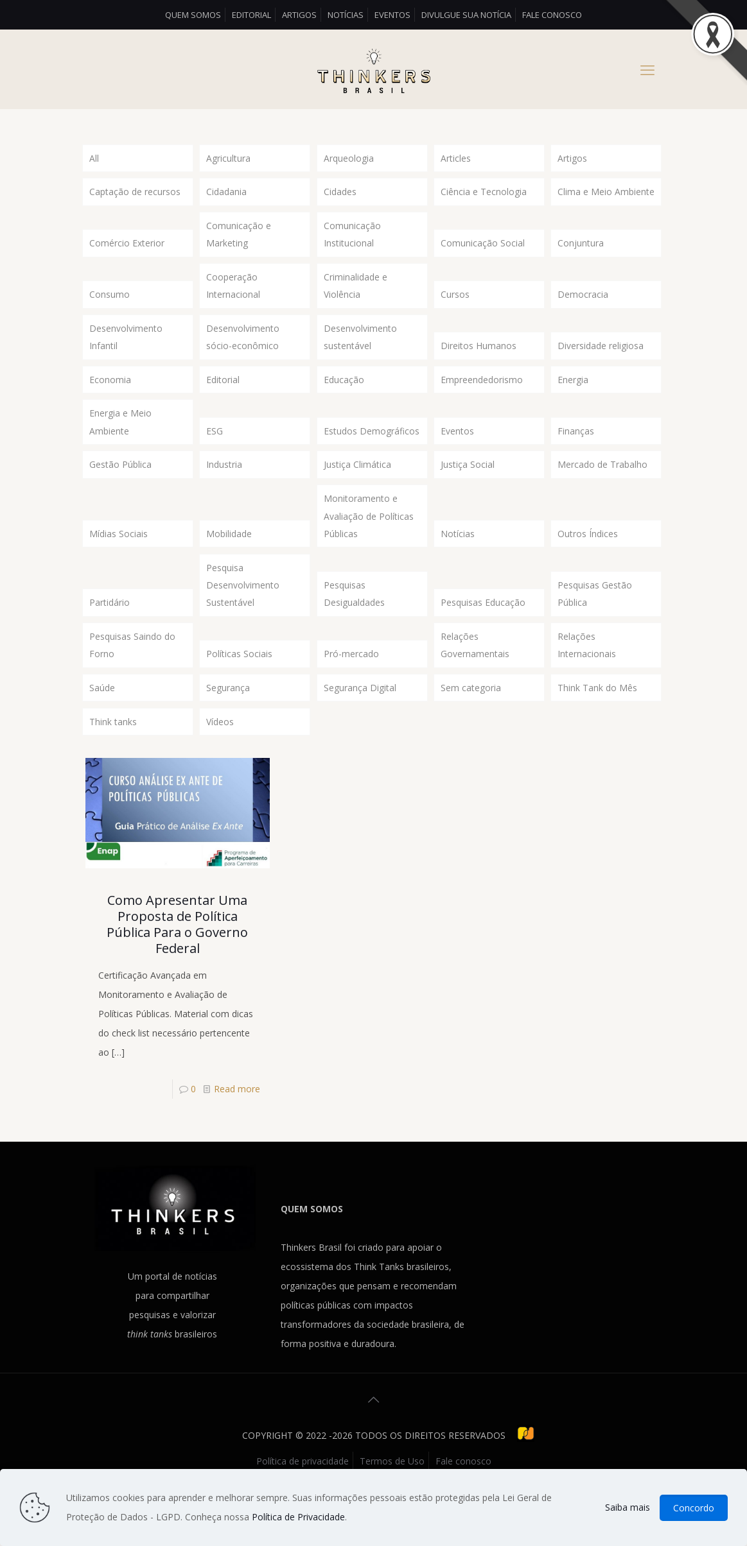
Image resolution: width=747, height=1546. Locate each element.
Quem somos (193, 15)
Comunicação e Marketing (238, 239)
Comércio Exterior (126, 249)
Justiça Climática (357, 483)
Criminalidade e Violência (355, 293)
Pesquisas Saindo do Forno (132, 676)
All (94, 159)
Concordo (693, 1508)
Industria (224, 483)
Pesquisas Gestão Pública (595, 621)
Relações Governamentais (475, 676)
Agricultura (228, 159)
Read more (237, 1125)
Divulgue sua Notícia (466, 15)
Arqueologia (349, 159)
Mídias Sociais (118, 557)
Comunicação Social (483, 249)
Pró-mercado (351, 686)
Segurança (228, 721)
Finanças (576, 448)
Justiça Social (468, 483)
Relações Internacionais (587, 676)
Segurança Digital (360, 721)
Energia (573, 393)
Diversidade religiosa (601, 358)
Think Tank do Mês (597, 721)
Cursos (455, 303)
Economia (110, 393)
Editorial (251, 15)
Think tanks (113, 756)
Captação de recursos (134, 194)
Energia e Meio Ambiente (120, 438)
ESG (214, 448)
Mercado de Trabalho (602, 483)
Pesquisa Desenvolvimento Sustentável (242, 612)
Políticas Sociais (239, 686)
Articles (456, 159)
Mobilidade (229, 557)
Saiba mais (627, 1507)
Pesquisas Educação (483, 631)
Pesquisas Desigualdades (354, 621)
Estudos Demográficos (371, 448)
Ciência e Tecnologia (484, 194)
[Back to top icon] (373, 1436)
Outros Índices (588, 557)
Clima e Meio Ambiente (606, 194)
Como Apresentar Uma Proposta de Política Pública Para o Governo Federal (177, 960)
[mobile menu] (647, 69)
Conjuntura (581, 249)
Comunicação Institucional (352, 239)
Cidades (340, 194)
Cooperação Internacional (233, 293)
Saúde (102, 721)
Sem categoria (471, 721)
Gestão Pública (120, 483)
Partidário (109, 631)
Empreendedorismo (482, 393)
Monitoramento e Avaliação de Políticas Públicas (369, 538)
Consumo (109, 303)
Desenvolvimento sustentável (360, 348)
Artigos (299, 15)
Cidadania (226, 194)
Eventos (392, 15)
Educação (344, 393)
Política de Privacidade (298, 1517)
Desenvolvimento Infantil (126, 348)
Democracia (583, 303)
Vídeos (220, 756)
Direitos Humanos (478, 358)
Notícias (346, 15)
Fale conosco (552, 15)
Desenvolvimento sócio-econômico (242, 348)
